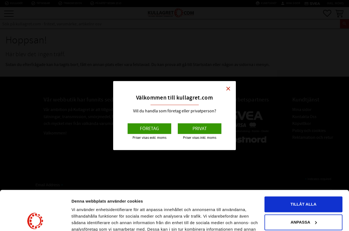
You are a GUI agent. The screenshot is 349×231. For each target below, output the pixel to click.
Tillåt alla (303, 167)
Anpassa (304, 184)
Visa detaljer (83, 220)
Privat (199, 128)
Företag (149, 128)
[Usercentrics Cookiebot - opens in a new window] (35, 220)
